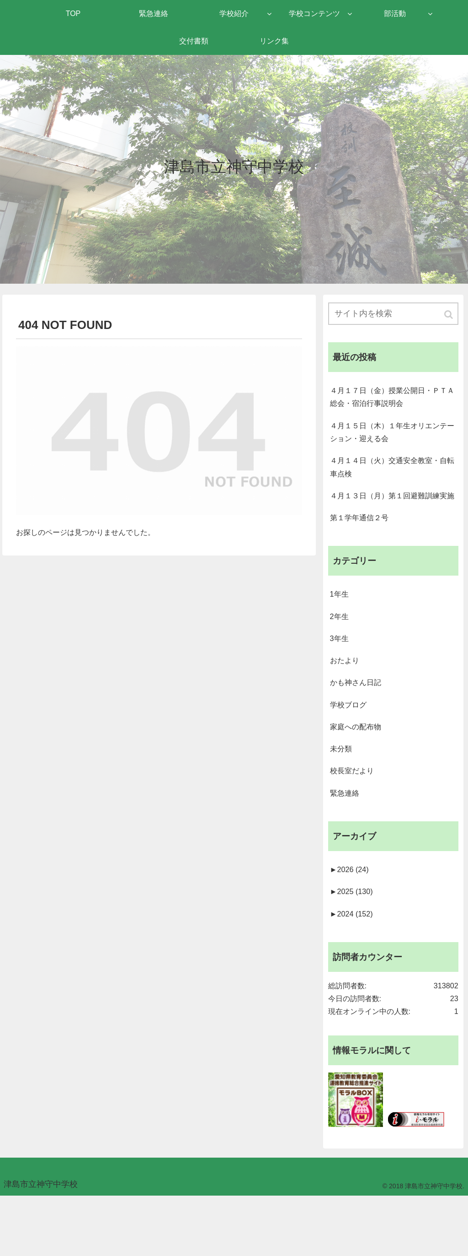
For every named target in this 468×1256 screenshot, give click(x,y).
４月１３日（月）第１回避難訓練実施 (391, 515)
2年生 (340, 648)
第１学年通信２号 (363, 545)
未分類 (342, 790)
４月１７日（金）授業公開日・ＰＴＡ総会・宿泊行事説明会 (391, 401)
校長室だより (354, 813)
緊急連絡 (346, 837)
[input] (393, 314)
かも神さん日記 (359, 719)
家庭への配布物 (359, 766)
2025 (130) (354, 940)
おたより (346, 696)
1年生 (340, 625)
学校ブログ (350, 743)
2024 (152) (354, 964)
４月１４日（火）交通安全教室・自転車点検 (391, 477)
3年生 (340, 672)
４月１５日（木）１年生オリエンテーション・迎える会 (391, 439)
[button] (449, 315)
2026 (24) (351, 917)
